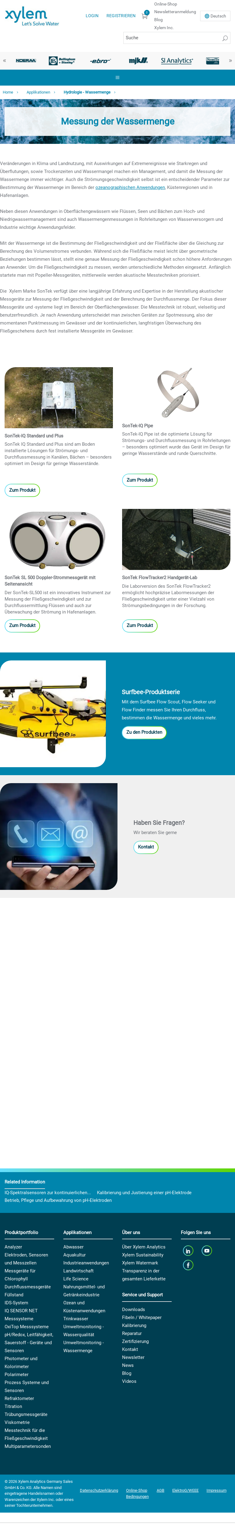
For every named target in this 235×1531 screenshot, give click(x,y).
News (128, 1365)
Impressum (216, 1490)
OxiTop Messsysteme (27, 1326)
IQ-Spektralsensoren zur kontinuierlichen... (48, 1192)
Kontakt (146, 847)
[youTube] (207, 1250)
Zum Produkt (22, 490)
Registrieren (121, 15)
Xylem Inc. (164, 27)
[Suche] (176, 38)
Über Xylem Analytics (144, 1247)
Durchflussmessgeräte (28, 1287)
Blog (158, 19)
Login (92, 15)
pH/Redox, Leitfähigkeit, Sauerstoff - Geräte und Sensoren (29, 1342)
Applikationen (38, 92)
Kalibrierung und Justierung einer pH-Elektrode (144, 1192)
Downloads (133, 1309)
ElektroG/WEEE (185, 1490)
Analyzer (13, 1247)
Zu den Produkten (144, 732)
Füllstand (14, 1295)
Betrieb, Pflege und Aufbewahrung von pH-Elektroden (58, 1200)
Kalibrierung (134, 1325)
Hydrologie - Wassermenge (87, 92)
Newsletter (133, 1357)
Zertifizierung (135, 1341)
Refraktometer (19, 1398)
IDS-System (16, 1303)
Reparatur (132, 1333)
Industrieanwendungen (86, 1263)
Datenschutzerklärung (99, 1490)
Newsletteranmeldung (175, 11)
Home (8, 92)
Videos (129, 1381)
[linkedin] (188, 1250)
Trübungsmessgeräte (26, 1414)
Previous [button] (4, 60)
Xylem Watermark (140, 1263)
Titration (13, 1406)
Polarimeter (16, 1374)
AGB (160, 1490)
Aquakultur (74, 1255)
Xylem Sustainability (142, 1255)
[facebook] (188, 1265)
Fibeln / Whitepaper (142, 1317)
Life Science (75, 1279)
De (218, 15)
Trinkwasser (75, 1318)
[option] (24, 61)
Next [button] (230, 60)
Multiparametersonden (28, 1446)
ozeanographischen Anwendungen (130, 187)
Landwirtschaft (78, 1271)
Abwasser (73, 1247)
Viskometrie (17, 1422)
